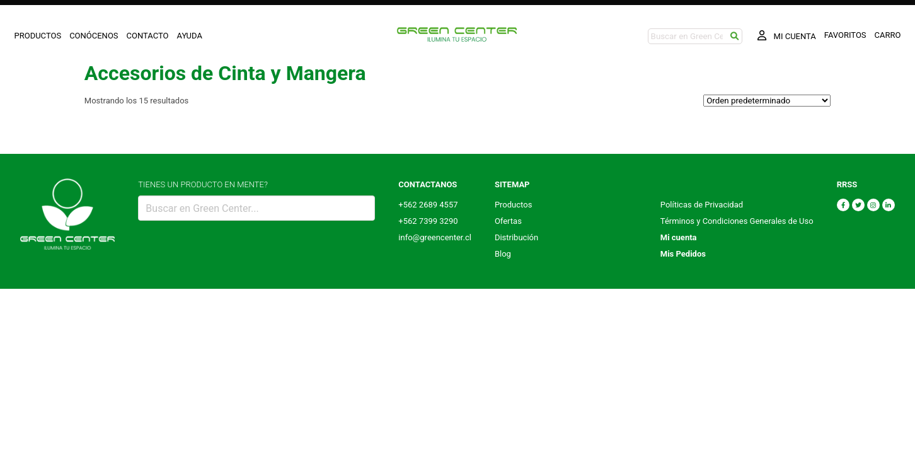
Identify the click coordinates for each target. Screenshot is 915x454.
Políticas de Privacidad (701, 204)
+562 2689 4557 (427, 204)
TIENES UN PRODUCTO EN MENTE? (203, 184)
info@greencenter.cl (434, 237)
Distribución (516, 237)
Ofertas (508, 221)
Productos (513, 204)
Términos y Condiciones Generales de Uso (737, 221)
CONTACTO (148, 35)
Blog (503, 254)
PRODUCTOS (38, 35)
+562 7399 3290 (427, 221)
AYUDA (189, 35)
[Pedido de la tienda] (767, 101)
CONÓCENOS (93, 35)
